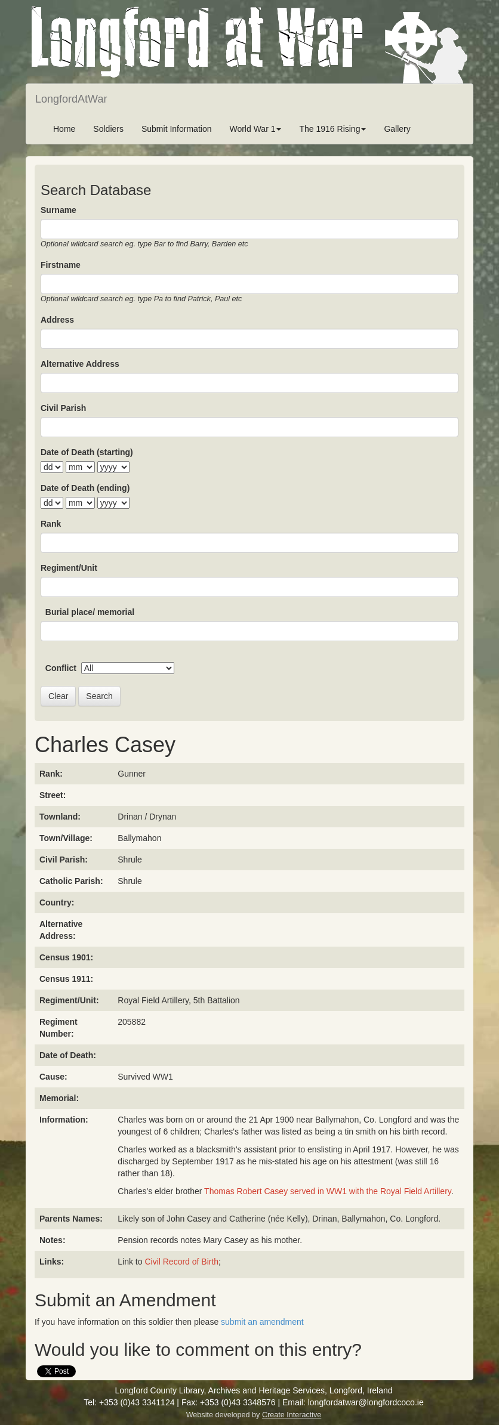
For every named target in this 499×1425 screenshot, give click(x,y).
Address (57, 319)
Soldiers (108, 129)
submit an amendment (262, 1322)
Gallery (397, 129)
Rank (51, 523)
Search (99, 696)
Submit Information (176, 129)
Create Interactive (291, 1415)
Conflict (60, 668)
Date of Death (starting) (87, 452)
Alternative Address (80, 364)
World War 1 (255, 129)
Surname (58, 210)
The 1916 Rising (332, 129)
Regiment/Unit (69, 568)
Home (64, 129)
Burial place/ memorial (89, 612)
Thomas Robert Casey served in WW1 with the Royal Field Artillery (327, 1191)
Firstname (61, 265)
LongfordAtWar (71, 99)
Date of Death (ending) (85, 488)
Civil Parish (63, 408)
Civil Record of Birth (181, 1261)
